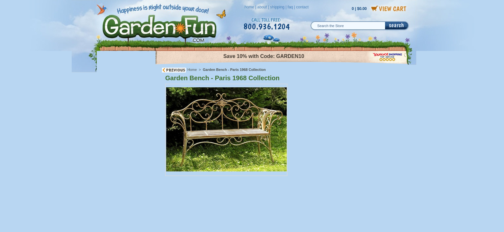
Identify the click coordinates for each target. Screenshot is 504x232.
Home (192, 70)
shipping (277, 7)
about (262, 7)
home (249, 7)
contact (302, 7)
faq (290, 7)
